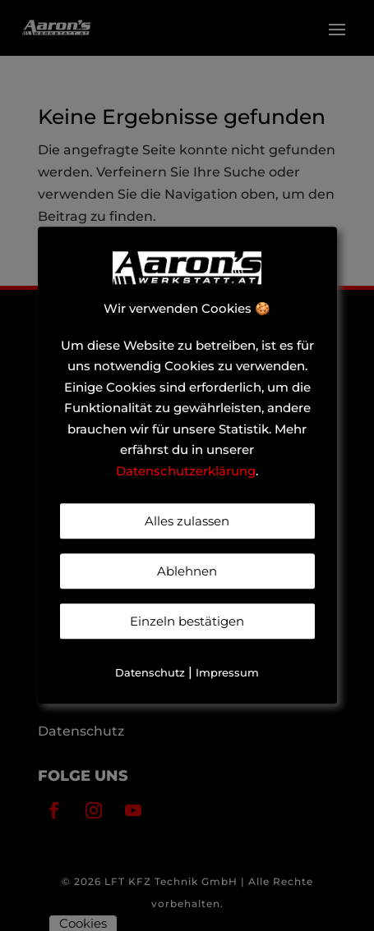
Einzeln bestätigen (187, 622)
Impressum (227, 673)
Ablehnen (187, 572)
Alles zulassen (187, 522)
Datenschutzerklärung (186, 471)
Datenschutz (150, 673)
